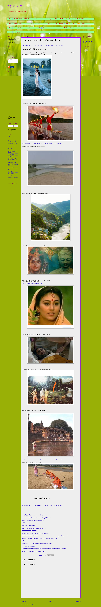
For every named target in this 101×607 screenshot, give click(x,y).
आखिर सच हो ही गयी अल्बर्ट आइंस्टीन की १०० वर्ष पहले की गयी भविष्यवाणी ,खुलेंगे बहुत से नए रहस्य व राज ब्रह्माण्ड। (44, 548)
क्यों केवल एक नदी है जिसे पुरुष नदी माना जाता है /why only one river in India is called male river (41, 541)
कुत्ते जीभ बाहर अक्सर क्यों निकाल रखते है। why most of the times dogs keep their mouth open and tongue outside (45, 535)
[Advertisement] (13, 94)
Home (10, 18)
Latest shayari (49, 27)
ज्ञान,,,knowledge (16, 32)
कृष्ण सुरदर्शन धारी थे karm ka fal (28, 546)
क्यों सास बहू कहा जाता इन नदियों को (29, 530)
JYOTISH (62, 18)
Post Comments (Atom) (30, 604)
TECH (56, 18)
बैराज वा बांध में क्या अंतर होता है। (28, 525)
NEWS (14, 27)
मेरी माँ (19, 28)
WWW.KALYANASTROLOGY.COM (49, 23)
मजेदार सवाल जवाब (58, 28)
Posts (10, 59)
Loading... (10, 53)
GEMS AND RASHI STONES (33, 23)
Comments (11, 62)
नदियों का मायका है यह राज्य (27, 523)
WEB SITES (27, 18)
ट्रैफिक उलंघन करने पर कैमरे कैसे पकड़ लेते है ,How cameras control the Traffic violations (40, 538)
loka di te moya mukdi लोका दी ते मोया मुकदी (12, 141)
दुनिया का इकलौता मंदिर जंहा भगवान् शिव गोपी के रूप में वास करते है (35, 533)
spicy (44, 27)
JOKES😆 (68, 23)
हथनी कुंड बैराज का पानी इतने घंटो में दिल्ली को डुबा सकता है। (34, 528)
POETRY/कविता (35, 18)
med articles (38, 27)
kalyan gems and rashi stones (19, 23)
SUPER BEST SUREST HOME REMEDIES (12, 144)
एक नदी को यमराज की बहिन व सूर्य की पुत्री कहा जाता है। (33, 520)
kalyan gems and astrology (28, 27)
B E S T (15, 7)
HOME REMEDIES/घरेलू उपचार (46, 18)
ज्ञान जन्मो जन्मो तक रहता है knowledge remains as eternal (33, 551)
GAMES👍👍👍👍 (76, 23)
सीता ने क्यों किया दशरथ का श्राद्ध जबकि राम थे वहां (32, 283)
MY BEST (61, 23)
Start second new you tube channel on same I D (12, 159)
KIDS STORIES (69, 18)
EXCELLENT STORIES (80, 18)
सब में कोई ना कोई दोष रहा (13, 136)
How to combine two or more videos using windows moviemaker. (12, 151)
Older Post (77, 601)
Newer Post (24, 601)
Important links (11, 154)
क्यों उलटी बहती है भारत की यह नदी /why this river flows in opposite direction (38, 543)
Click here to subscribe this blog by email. (88, 41)
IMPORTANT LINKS (17, 18)
